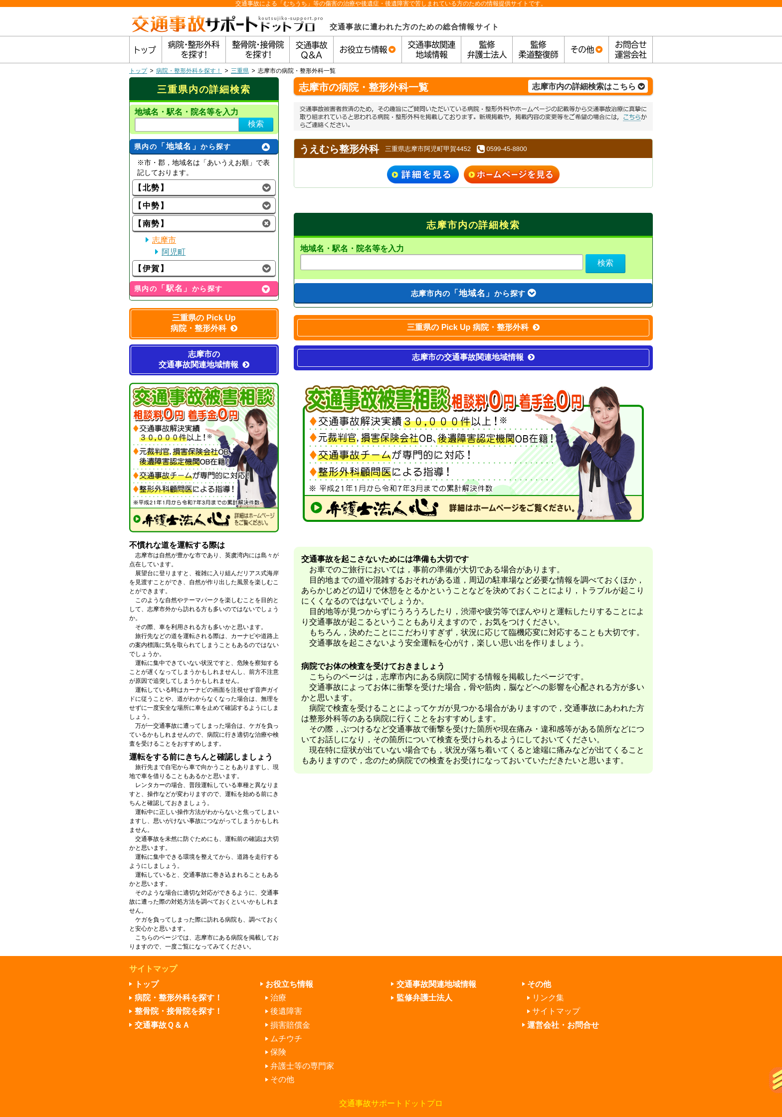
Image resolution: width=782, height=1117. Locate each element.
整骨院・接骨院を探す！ (178, 1011)
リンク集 (548, 997)
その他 (282, 1079)
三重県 (240, 70)
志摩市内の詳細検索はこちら (588, 86)
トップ (138, 70)
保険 (278, 1052)
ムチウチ (286, 1038)
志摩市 (164, 240)
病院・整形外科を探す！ (189, 70)
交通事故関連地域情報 (436, 984)
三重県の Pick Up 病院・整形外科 (473, 327)
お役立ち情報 (289, 984)
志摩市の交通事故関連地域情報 (473, 357)
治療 (278, 997)
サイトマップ (556, 1011)
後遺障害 (286, 1011)
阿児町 (174, 252)
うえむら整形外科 (339, 149)
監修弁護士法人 (424, 997)
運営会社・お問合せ (563, 1025)
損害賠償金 (290, 1025)
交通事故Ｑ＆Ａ (162, 1025)
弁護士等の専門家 (302, 1066)
